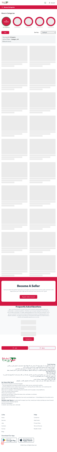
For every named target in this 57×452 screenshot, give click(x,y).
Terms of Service (38, 426)
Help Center (37, 420)
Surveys (3, 428)
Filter (5, 32)
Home (3, 417)
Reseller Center (37, 428)
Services (4, 420)
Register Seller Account (28, 297)
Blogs (3, 431)
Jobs (3, 423)
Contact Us (28, 339)
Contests (4, 426)
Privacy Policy (37, 423)
